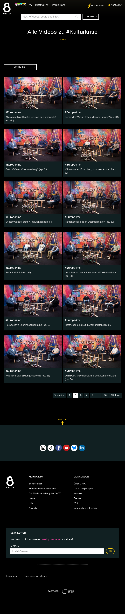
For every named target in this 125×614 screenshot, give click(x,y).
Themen (91, 17)
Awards (33, 505)
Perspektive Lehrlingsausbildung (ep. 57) (27, 323)
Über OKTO (80, 481)
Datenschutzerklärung (35, 573)
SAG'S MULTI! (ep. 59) (18, 271)
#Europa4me (13, 112)
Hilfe (31, 500)
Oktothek (21, 5)
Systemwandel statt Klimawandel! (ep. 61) (28, 220)
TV (31, 5)
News (32, 496)
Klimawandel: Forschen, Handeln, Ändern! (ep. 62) (92, 169)
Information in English (85, 505)
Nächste (115, 392)
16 (105, 392)
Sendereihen (35, 481)
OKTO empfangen (83, 486)
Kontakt (78, 491)
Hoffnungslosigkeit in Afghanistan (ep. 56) (87, 323)
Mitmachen (42, 5)
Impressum (12, 573)
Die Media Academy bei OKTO (45, 491)
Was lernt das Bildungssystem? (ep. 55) (27, 373)
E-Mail (14, 543)
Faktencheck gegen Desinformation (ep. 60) (88, 220)
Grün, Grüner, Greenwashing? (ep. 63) (26, 169)
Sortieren (24, 67)
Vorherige (59, 392)
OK (110, 548)
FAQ (76, 500)
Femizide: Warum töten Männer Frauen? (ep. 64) (91, 117)
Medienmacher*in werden (42, 486)
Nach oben (62, 419)
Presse (77, 496)
